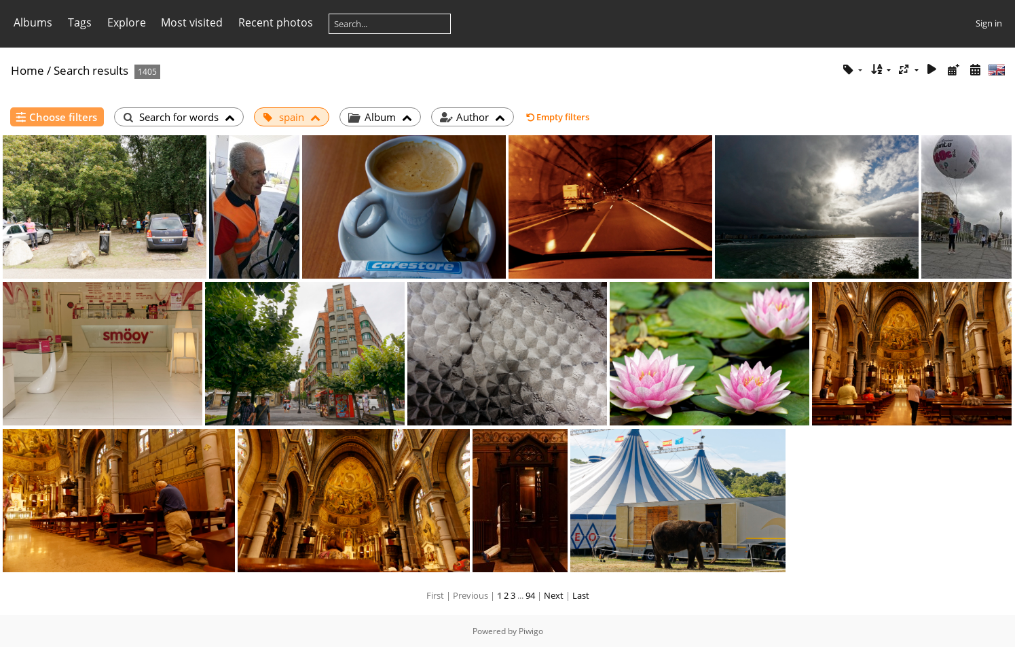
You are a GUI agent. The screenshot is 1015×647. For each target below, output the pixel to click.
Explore (126, 22)
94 (530, 595)
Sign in (989, 23)
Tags (80, 22)
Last (580, 595)
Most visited (192, 22)
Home (27, 70)
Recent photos (275, 22)
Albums (33, 22)
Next (554, 595)
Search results (91, 70)
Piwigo (531, 631)
